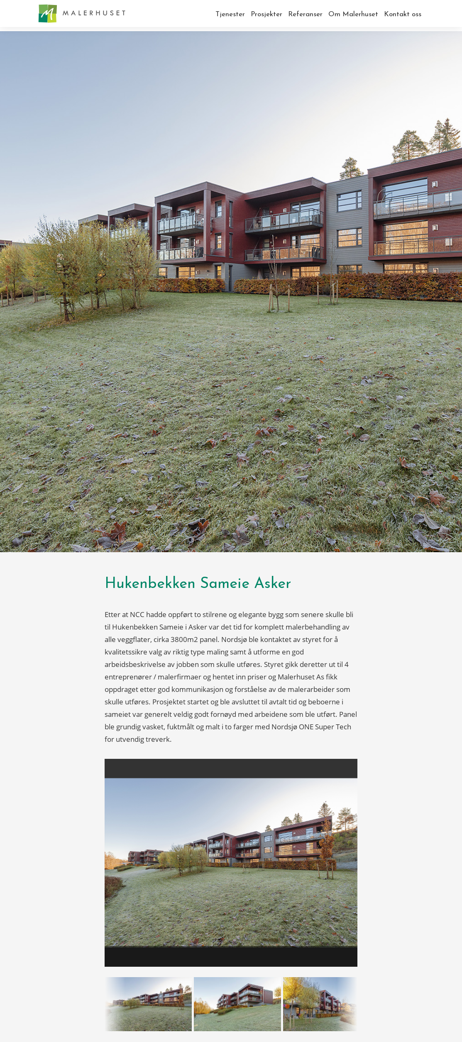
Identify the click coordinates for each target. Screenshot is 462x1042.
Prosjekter (266, 14)
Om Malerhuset (353, 14)
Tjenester (230, 14)
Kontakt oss (402, 14)
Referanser (305, 14)
